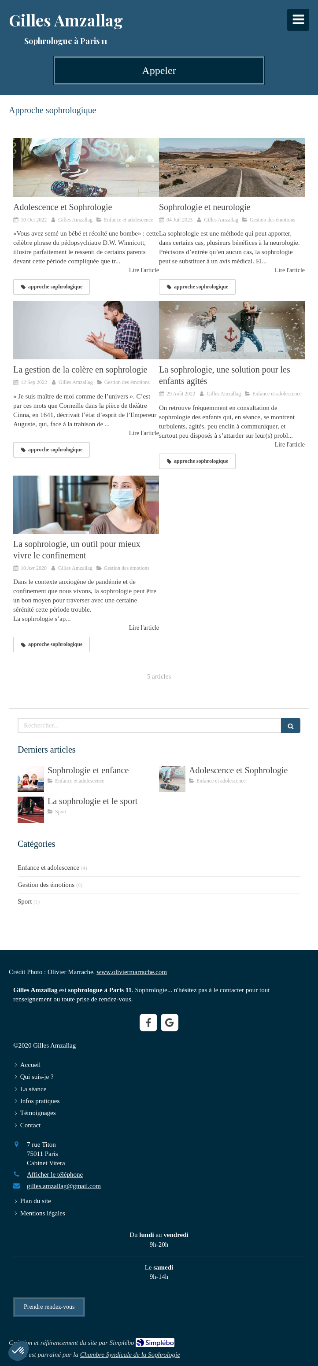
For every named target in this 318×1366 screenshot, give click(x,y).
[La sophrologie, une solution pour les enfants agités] (232, 330)
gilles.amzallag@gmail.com (64, 1185)
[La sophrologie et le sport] (31, 810)
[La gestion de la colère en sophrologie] (86, 330)
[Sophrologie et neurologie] (232, 167)
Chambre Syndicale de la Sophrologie (130, 1354)
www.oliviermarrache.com (131, 971)
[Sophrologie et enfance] (31, 779)
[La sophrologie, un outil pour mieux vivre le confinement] (86, 505)
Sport (25, 901)
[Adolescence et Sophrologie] (86, 167)
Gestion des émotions (46, 884)
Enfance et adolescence (48, 867)
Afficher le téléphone (55, 1174)
